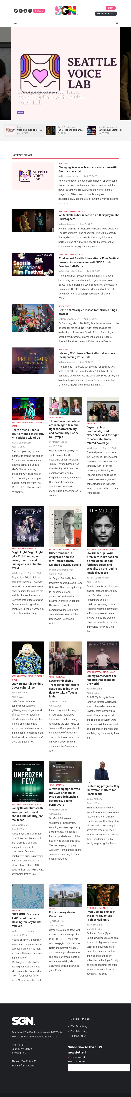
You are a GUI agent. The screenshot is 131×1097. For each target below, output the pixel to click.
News (20, 115)
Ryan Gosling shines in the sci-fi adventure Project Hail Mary (101, 915)
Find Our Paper (78, 1035)
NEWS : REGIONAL (57, 677)
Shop (110, 8)
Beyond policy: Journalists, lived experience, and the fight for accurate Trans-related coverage (103, 435)
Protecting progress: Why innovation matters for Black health (103, 790)
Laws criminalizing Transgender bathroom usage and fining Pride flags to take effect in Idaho (64, 688)
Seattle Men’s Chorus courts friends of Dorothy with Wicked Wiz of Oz (28, 433)
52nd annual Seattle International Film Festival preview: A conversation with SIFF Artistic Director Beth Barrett (88, 262)
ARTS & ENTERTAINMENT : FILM (71, 211)
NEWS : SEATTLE (65, 164)
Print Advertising (79, 1031)
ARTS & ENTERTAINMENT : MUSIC (26, 548)
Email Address (78, 1061)
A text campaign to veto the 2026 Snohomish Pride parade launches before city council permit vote (64, 796)
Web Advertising (79, 1026)
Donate (39, 11)
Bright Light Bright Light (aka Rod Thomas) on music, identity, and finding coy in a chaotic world (27, 560)
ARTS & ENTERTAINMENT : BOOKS (63, 549)
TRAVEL (52, 909)
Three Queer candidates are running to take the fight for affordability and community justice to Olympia (64, 429)
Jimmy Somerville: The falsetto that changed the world (102, 679)
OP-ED (89, 782)
